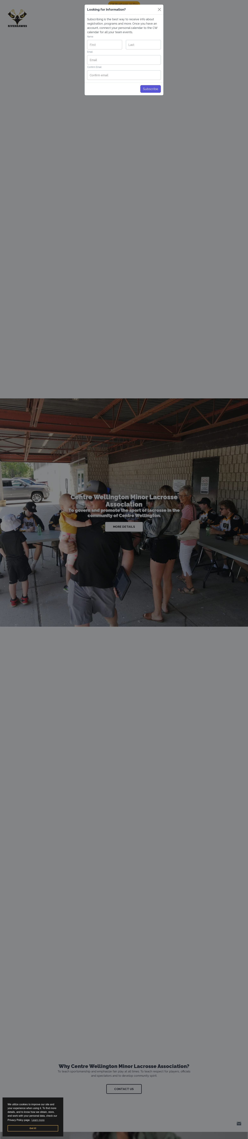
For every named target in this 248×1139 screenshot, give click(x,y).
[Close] (159, 9)
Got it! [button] (33, 1128)
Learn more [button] (38, 1120)
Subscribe (150, 89)
